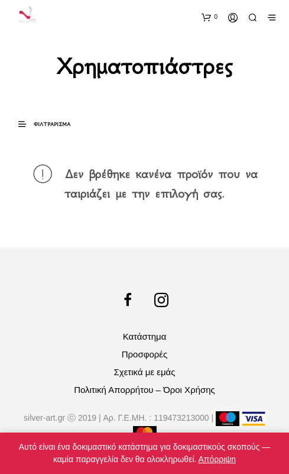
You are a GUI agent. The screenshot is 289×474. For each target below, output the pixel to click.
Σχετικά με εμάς (145, 372)
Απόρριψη (217, 459)
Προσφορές (144, 354)
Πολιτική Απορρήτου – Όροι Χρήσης (144, 390)
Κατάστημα (145, 336)
